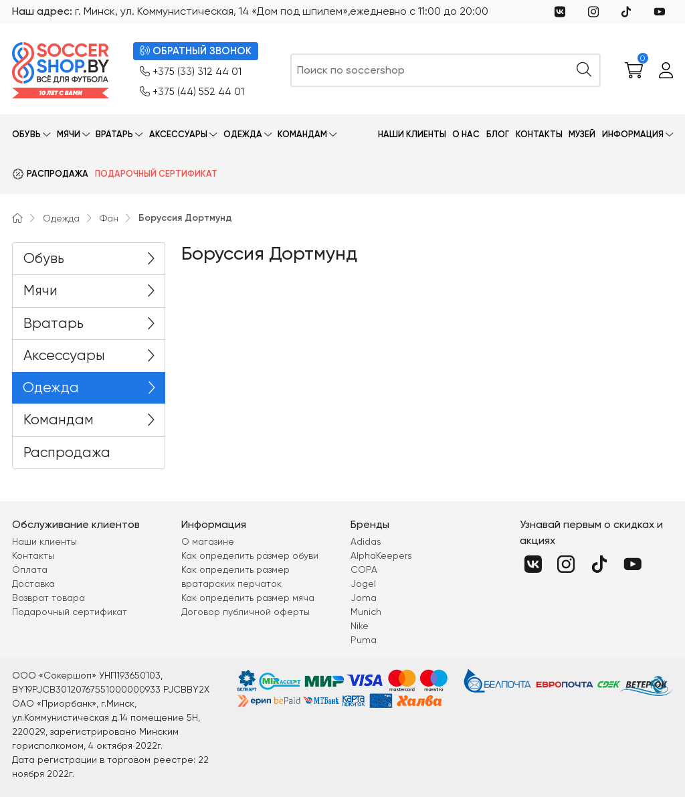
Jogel (363, 583)
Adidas (366, 541)
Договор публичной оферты (245, 611)
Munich (366, 611)
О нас (466, 134)
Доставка (33, 583)
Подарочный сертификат (156, 174)
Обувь (26, 134)
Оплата (29, 569)
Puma (364, 639)
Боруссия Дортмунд (185, 218)
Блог (497, 134)
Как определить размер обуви (249, 555)
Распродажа (57, 174)
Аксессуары (178, 134)
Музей (582, 134)
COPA (364, 569)
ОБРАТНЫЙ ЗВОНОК (196, 51)
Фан (109, 218)
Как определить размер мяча (247, 597)
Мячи (68, 134)
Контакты (539, 134)
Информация (633, 134)
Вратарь (114, 134)
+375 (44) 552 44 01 (192, 92)
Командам (302, 134)
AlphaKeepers (381, 555)
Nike (360, 625)
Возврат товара (48, 597)
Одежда (242, 134)
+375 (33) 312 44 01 (190, 72)
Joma (364, 597)
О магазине (207, 541)
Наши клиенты (412, 134)
